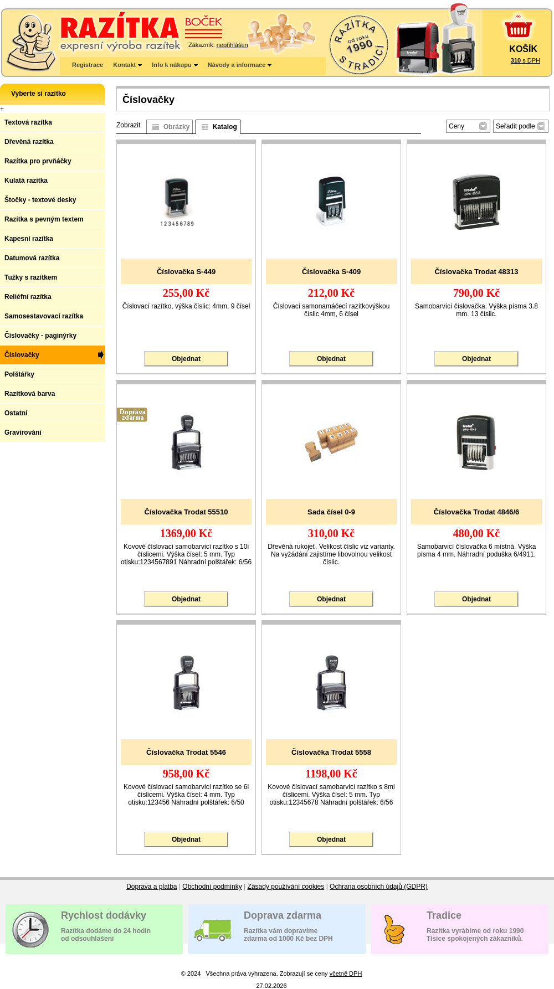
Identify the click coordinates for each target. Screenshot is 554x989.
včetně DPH (346, 973)
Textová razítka (28, 122)
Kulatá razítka (26, 180)
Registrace (87, 64)
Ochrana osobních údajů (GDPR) (379, 886)
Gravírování (23, 432)
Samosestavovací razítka (43, 316)
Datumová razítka (31, 258)
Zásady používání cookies (286, 886)
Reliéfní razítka (28, 297)
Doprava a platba (151, 886)
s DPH (525, 60)
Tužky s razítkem (30, 277)
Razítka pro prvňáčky (37, 161)
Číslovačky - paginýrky (40, 335)
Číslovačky (21, 355)
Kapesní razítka (28, 239)
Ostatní (15, 413)
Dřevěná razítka (29, 142)
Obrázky (176, 127)
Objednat (186, 359)
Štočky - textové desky (40, 200)
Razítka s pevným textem (44, 219)
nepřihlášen (232, 45)
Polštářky (19, 374)
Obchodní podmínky (212, 886)
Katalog (225, 127)
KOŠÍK (523, 49)
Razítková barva (29, 394)
